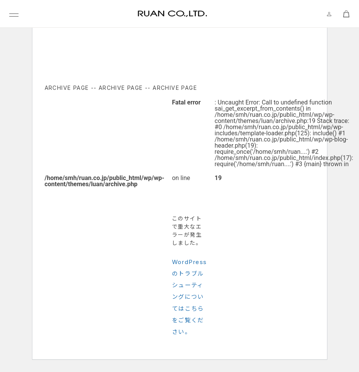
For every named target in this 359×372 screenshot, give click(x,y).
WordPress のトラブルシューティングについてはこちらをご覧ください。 (189, 296)
